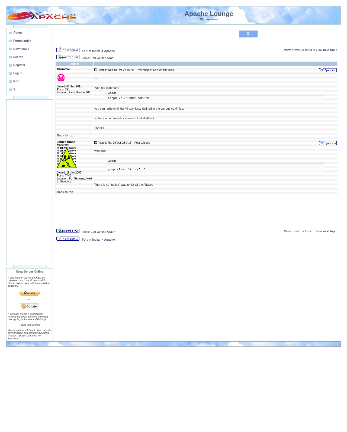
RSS (16, 81)
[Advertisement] (29, 182)
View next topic (326, 49)
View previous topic (298, 49)
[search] (185, 34)
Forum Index (91, 51)
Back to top (65, 135)
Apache (109, 51)
